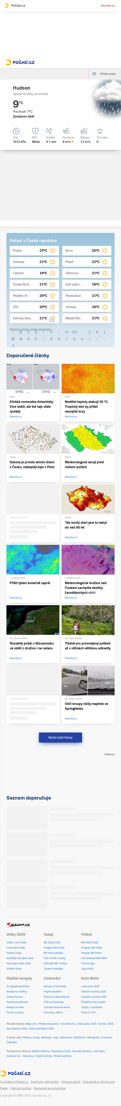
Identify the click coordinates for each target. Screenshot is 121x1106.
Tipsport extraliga (53, 968)
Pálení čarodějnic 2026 (41, 1028)
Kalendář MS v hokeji (55, 963)
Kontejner (106, 1037)
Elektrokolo (66, 1037)
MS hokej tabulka (53, 953)
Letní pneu (99, 1051)
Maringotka (93, 1037)
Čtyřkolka (11, 1042)
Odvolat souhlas (20, 1088)
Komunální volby (15, 947)
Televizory (27, 1056)
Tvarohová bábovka (17, 1002)
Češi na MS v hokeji (54, 958)
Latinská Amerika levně (57, 1007)
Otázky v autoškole (91, 1007)
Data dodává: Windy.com (99, 1081)
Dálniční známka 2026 (93, 991)
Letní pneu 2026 (90, 986)
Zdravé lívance (14, 996)
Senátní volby (14, 953)
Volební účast (14, 968)
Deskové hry (13, 1056)
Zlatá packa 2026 (86, 1023)
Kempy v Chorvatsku (55, 986)
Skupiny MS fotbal (91, 953)
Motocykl (46, 1037)
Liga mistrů (87, 968)
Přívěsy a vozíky (31, 1037)
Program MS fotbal (91, 947)
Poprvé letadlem (53, 991)
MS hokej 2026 (52, 942)
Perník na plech (15, 1012)
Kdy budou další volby (18, 963)
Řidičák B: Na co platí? (93, 1002)
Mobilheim (80, 1037)
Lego (55, 1037)
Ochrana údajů (70, 1081)
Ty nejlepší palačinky (17, 986)
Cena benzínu (67, 1023)
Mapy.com (31, 1023)
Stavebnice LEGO (61, 1051)
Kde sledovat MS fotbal (94, 958)
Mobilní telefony (41, 1051)
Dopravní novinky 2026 (94, 996)
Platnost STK (88, 1012)
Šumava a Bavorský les (56, 996)
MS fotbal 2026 (89, 942)
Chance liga (87, 963)
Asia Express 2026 (16, 1028)
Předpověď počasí (48, 1023)
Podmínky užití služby (45, 1081)
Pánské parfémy (62, 1056)
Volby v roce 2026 (16, 942)
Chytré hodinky (43, 1056)
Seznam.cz (108, 5)
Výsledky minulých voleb (20, 958)
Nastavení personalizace (50, 1088)
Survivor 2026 (105, 1023)
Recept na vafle (15, 1007)
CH (74, 332)
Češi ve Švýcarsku (54, 1002)
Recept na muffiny (16, 991)
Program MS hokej (54, 947)
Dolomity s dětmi (53, 1012)
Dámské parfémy (81, 1051)
